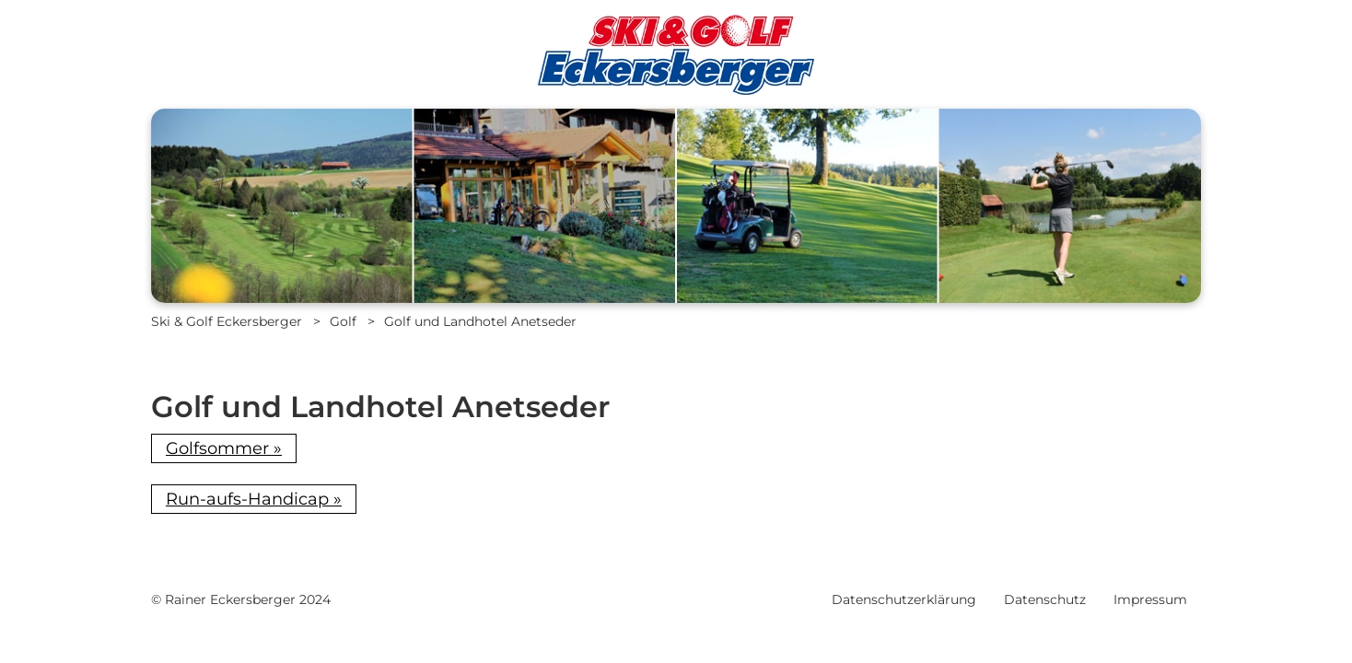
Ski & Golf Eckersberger (226, 321)
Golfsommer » (224, 448)
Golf (343, 321)
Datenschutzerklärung (904, 599)
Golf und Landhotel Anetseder (480, 321)
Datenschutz (1045, 599)
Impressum (1150, 599)
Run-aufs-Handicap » (254, 499)
